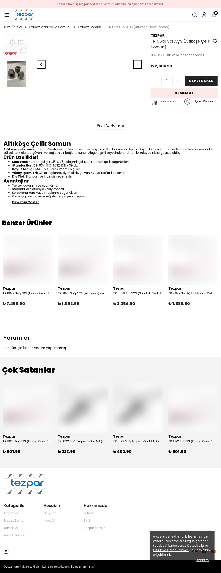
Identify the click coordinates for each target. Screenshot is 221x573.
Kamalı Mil (10, 528)
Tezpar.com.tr (94, 528)
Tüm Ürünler (15, 27)
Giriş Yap (50, 513)
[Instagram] (6, 551)
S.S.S (87, 520)
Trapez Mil (11, 513)
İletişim (89, 513)
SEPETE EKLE (201, 80)
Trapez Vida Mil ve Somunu (52, 27)
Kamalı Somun (14, 535)
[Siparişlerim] (204, 14)
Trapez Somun (89, 27)
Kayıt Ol (49, 520)
